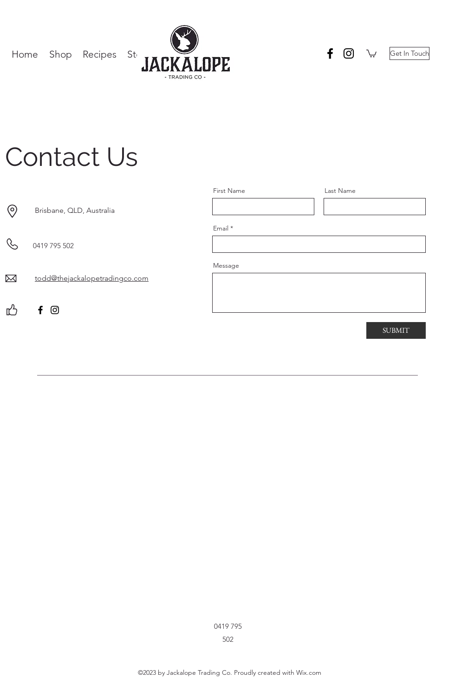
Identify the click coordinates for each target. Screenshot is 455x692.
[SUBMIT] (396, 330)
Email (220, 228)
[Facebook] (40, 310)
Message (226, 265)
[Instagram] (54, 310)
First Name (229, 190)
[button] (371, 53)
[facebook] (330, 53)
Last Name (340, 190)
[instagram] (349, 53)
